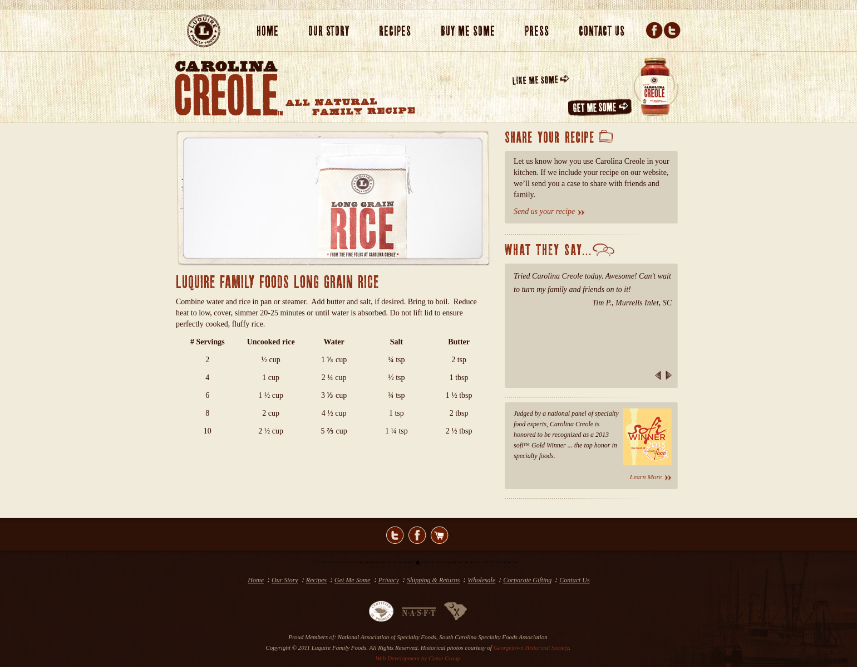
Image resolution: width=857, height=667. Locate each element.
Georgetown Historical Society (531, 647)
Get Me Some (352, 580)
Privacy (388, 580)
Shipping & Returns (433, 580)
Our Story (285, 580)
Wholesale (481, 580)
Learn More (646, 477)
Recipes (316, 580)
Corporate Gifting (527, 580)
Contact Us (574, 580)
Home (268, 31)
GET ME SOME (601, 108)
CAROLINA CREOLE (229, 88)
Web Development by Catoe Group (418, 658)
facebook (417, 535)
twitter (395, 535)
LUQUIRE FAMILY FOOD (203, 30)
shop (440, 535)
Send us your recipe (544, 211)
